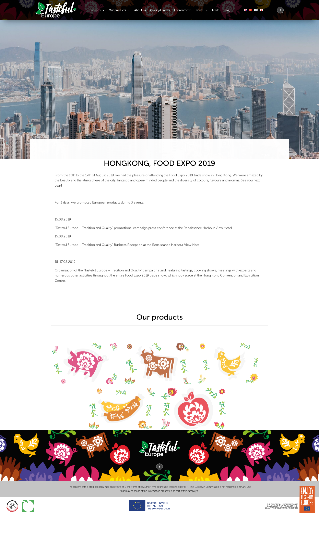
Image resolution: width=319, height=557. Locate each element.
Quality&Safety (160, 10)
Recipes (98, 10)
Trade (215, 10)
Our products (119, 10)
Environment (182, 10)
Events (201, 10)
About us (140, 10)
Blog (226, 10)
